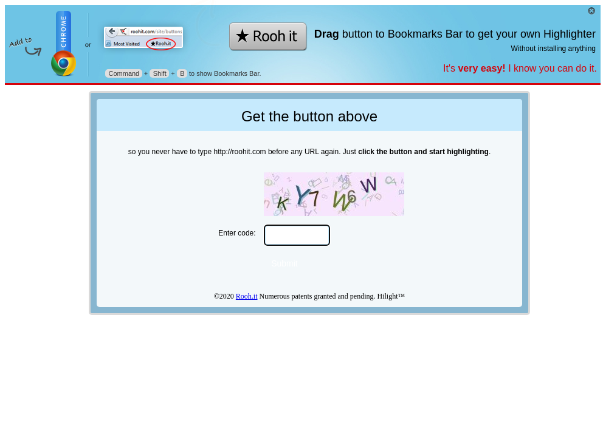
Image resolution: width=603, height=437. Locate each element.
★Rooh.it (268, 37)
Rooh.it (247, 296)
